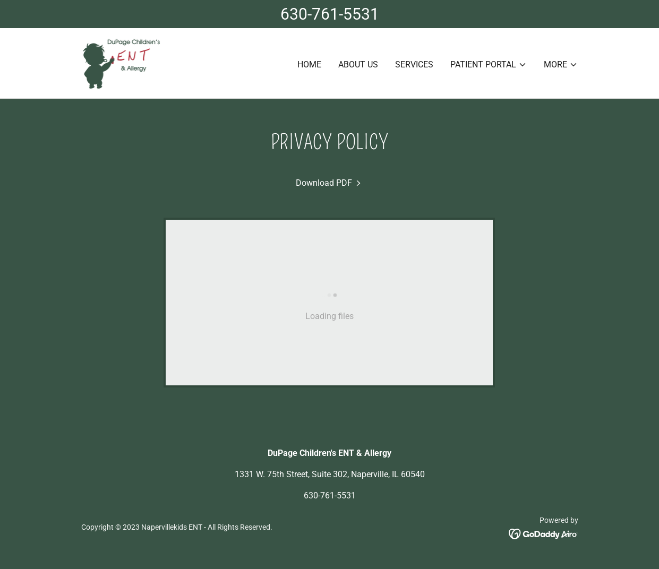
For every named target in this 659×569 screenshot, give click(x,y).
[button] (488, 64)
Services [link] (414, 64)
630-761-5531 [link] (330, 495)
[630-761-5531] (329, 14)
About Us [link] (358, 64)
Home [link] (309, 64)
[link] (121, 62)
